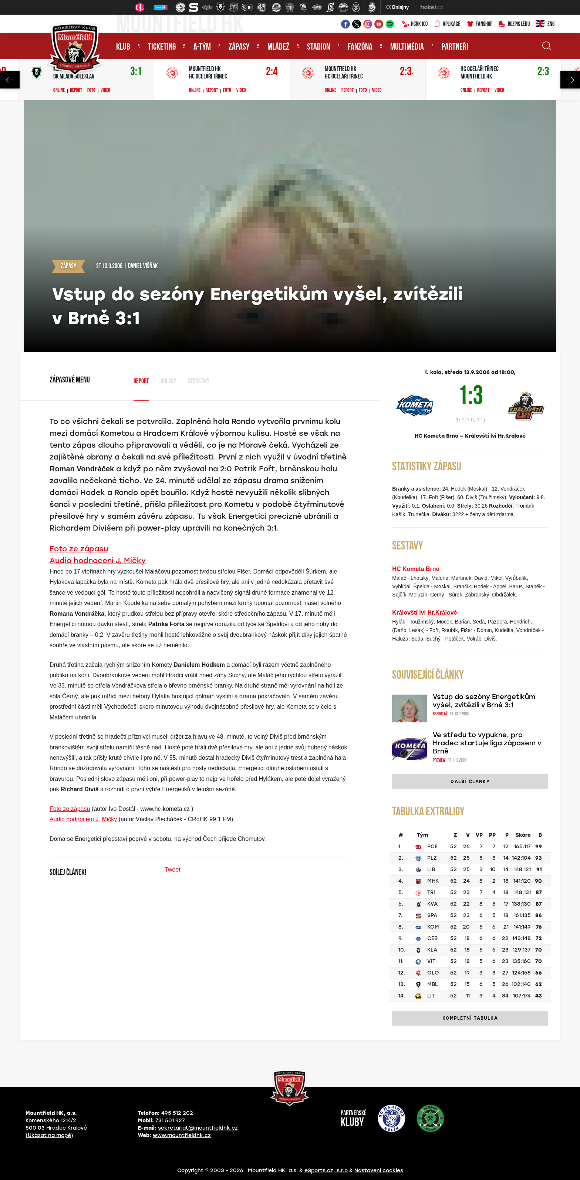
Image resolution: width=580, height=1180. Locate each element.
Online (59, 90)
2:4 (272, 72)
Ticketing (162, 47)
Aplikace (447, 24)
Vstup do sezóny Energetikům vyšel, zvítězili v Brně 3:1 (484, 701)
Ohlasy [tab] (168, 381)
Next (570, 79)
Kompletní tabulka (470, 1018)
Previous (10, 79)
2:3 (407, 72)
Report (76, 90)
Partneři (455, 47)
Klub (123, 47)
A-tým (202, 47)
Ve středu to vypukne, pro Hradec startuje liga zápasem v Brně (487, 743)
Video (105, 90)
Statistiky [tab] (198, 381)
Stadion (318, 47)
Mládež (278, 47)
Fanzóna (360, 47)
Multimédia (407, 47)
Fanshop (479, 24)
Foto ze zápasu (79, 548)
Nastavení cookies (378, 1170)
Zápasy (239, 47)
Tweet (173, 869)
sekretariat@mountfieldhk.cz (198, 1128)
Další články (470, 781)
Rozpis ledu (514, 24)
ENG (545, 24)
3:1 (136, 72)
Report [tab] (141, 381)
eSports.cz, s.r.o (326, 1170)
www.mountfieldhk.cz (182, 1135)
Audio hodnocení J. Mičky (98, 560)
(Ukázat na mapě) (49, 1135)
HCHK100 (415, 24)
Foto (91, 90)
